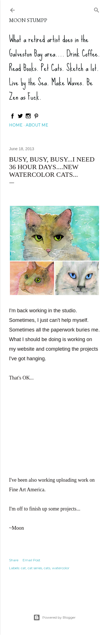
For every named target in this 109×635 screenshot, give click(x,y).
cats (47, 568)
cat (23, 568)
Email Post (31, 560)
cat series (35, 568)
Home (16, 125)
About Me (37, 125)
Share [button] (13, 560)
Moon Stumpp (28, 20)
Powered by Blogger (54, 617)
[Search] (96, 8)
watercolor (60, 568)
